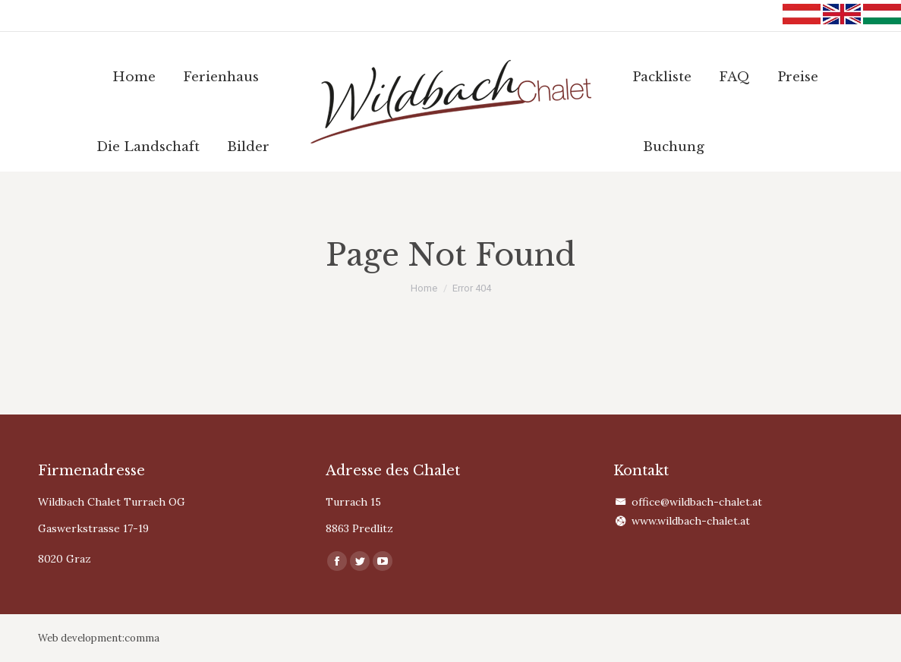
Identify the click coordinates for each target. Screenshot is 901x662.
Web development (80, 638)
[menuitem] (134, 77)
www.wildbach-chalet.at (691, 521)
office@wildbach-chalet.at (697, 502)
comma (141, 638)
